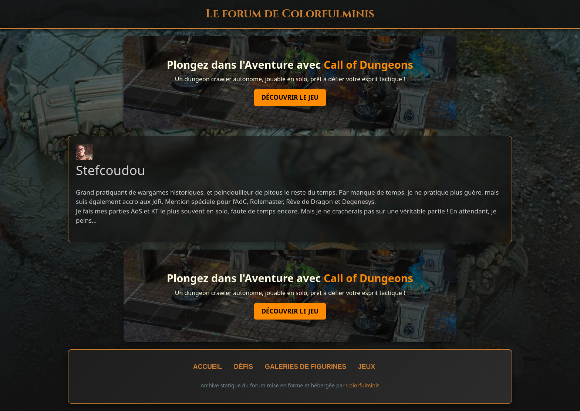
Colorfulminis (362, 385)
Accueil (207, 366)
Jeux (366, 366)
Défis (243, 366)
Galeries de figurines (305, 366)
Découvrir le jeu (290, 97)
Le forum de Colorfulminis (290, 13)
